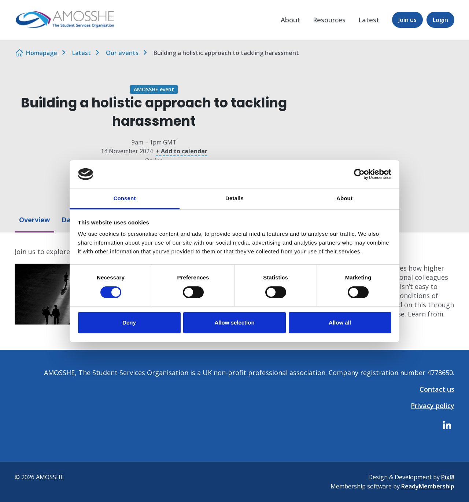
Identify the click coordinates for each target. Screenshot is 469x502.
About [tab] (344, 198)
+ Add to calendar (181, 151)
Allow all (340, 322)
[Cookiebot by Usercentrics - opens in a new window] (359, 174)
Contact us (437, 389)
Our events (122, 53)
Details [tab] (234, 198)
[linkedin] (447, 425)
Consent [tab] (125, 198)
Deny (129, 322)
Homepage (41, 53)
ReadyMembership (427, 486)
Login (440, 20)
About (290, 19)
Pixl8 (447, 477)
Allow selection (234, 322)
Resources (329, 19)
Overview (34, 219)
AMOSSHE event (154, 89)
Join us (407, 20)
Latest (368, 19)
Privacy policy (432, 405)
